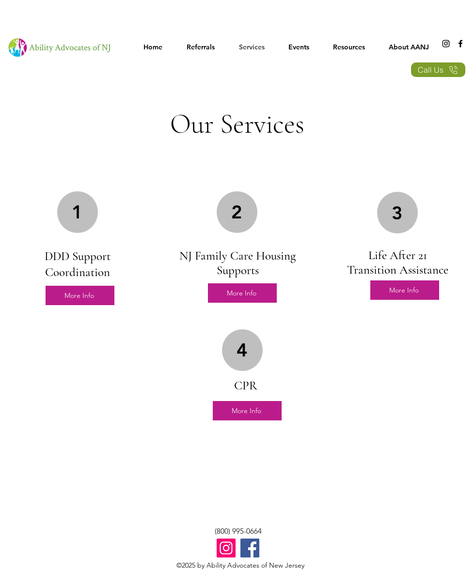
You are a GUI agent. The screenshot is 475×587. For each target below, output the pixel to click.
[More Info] (80, 295)
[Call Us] (438, 69)
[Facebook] (460, 43)
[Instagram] (446, 43)
